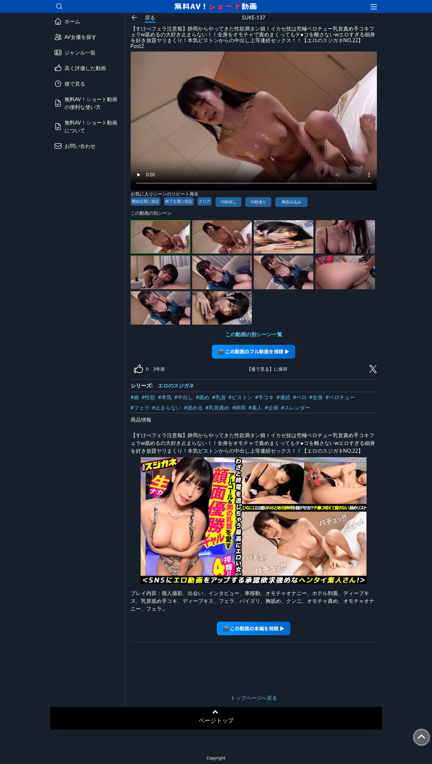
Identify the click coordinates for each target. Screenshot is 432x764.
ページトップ (216, 720)
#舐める (193, 407)
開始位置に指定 (145, 201)
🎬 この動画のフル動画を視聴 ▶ (253, 351)
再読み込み (291, 202)
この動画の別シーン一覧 (253, 334)
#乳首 (219, 397)
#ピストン (240, 397)
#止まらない (166, 407)
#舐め (202, 397)
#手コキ (264, 397)
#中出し (183, 397)
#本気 (164, 397)
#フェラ (140, 407)
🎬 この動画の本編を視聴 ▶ (254, 628)
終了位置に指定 (179, 201)
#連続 (283, 397)
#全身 (316, 397)
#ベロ (300, 397)
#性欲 (148, 397)
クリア (204, 201)
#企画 (271, 407)
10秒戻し (228, 202)
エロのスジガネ (176, 385)
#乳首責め (217, 407)
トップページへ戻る (253, 697)
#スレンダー (295, 407)
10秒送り (258, 202)
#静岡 (239, 407)
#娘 (135, 397)
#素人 (255, 407)
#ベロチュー (340, 397)
